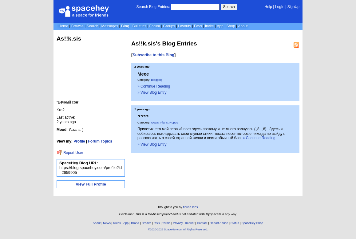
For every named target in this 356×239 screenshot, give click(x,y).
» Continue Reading (153, 86)
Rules (117, 223)
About (242, 26)
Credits (146, 223)
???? (143, 116)
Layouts (184, 26)
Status (235, 223)
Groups (169, 26)
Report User (70, 153)
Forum (154, 26)
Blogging (156, 79)
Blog (125, 26)
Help (268, 7)
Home (63, 26)
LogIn (279, 7)
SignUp (293, 7)
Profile (79, 141)
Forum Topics (100, 141)
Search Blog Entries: (153, 7)
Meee (143, 73)
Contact (202, 223)
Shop (230, 26)
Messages (109, 26)
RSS (157, 223)
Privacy (178, 223)
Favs (198, 26)
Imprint (190, 223)
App (220, 26)
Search (229, 7)
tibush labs (190, 207)
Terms (166, 223)
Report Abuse (219, 223)
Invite (209, 26)
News (107, 223)
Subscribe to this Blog (153, 55)
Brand (135, 223)
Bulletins (139, 26)
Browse (77, 26)
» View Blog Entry (152, 92)
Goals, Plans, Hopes (164, 122)
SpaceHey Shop (252, 223)
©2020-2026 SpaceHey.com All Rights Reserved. (178, 229)
